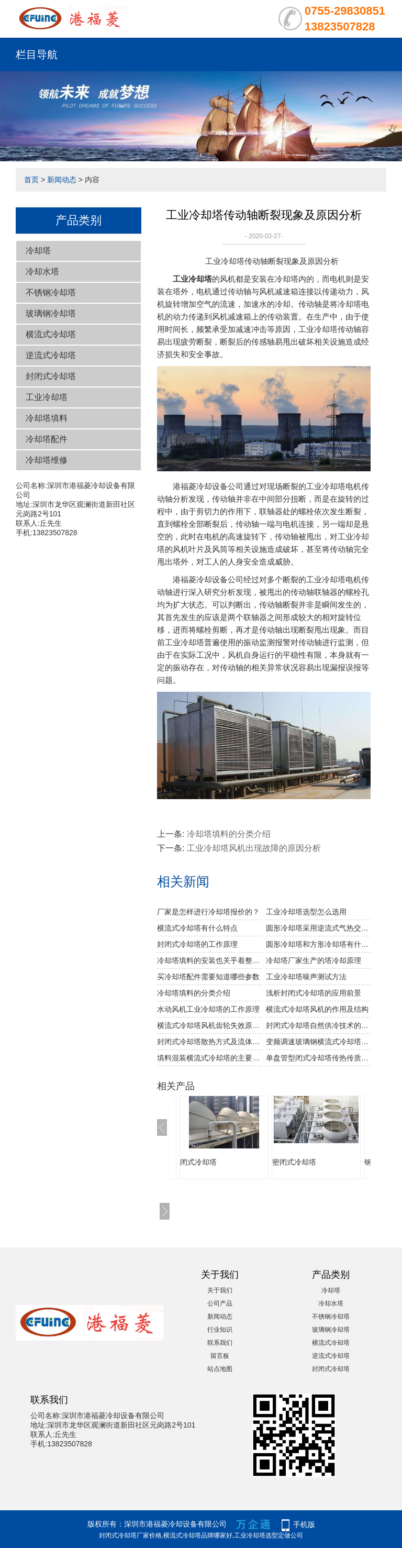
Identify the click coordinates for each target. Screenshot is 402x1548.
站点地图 (219, 1369)
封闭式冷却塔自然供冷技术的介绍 (318, 1025)
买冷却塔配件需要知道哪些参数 (208, 976)
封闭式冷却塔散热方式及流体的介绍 (209, 1041)
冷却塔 (38, 250)
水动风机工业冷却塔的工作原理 (208, 1009)
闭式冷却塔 (198, 1162)
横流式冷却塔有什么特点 (197, 928)
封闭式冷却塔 (51, 376)
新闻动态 (61, 179)
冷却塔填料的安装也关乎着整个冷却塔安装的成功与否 (209, 960)
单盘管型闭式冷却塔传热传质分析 (318, 1058)
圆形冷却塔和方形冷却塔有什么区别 (318, 944)
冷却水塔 (42, 271)
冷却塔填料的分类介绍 (229, 834)
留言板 (219, 1355)
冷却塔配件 (47, 439)
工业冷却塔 (47, 397)
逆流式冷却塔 (51, 355)
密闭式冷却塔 (294, 1162)
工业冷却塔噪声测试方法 (306, 976)
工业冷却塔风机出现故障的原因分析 (254, 848)
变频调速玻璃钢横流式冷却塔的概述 (318, 1041)
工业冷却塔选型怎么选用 (306, 912)
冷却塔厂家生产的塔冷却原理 (313, 960)
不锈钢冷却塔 (51, 292)
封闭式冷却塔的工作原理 (197, 944)
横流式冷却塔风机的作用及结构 (317, 1009)
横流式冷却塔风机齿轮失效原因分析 (209, 1025)
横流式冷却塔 (51, 334)
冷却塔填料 (47, 418)
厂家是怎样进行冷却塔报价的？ (208, 912)
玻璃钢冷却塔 (51, 313)
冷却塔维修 (47, 460)
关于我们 (219, 1290)
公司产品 (219, 1303)
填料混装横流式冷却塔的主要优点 (209, 1058)
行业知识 (219, 1329)
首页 (31, 179)
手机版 (304, 1524)
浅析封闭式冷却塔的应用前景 (313, 993)
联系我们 (219, 1342)
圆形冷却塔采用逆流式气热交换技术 (318, 928)
